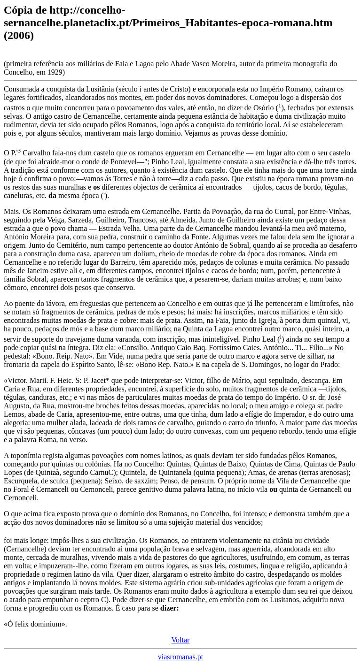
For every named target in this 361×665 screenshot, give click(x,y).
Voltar (181, 640)
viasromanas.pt (180, 657)
